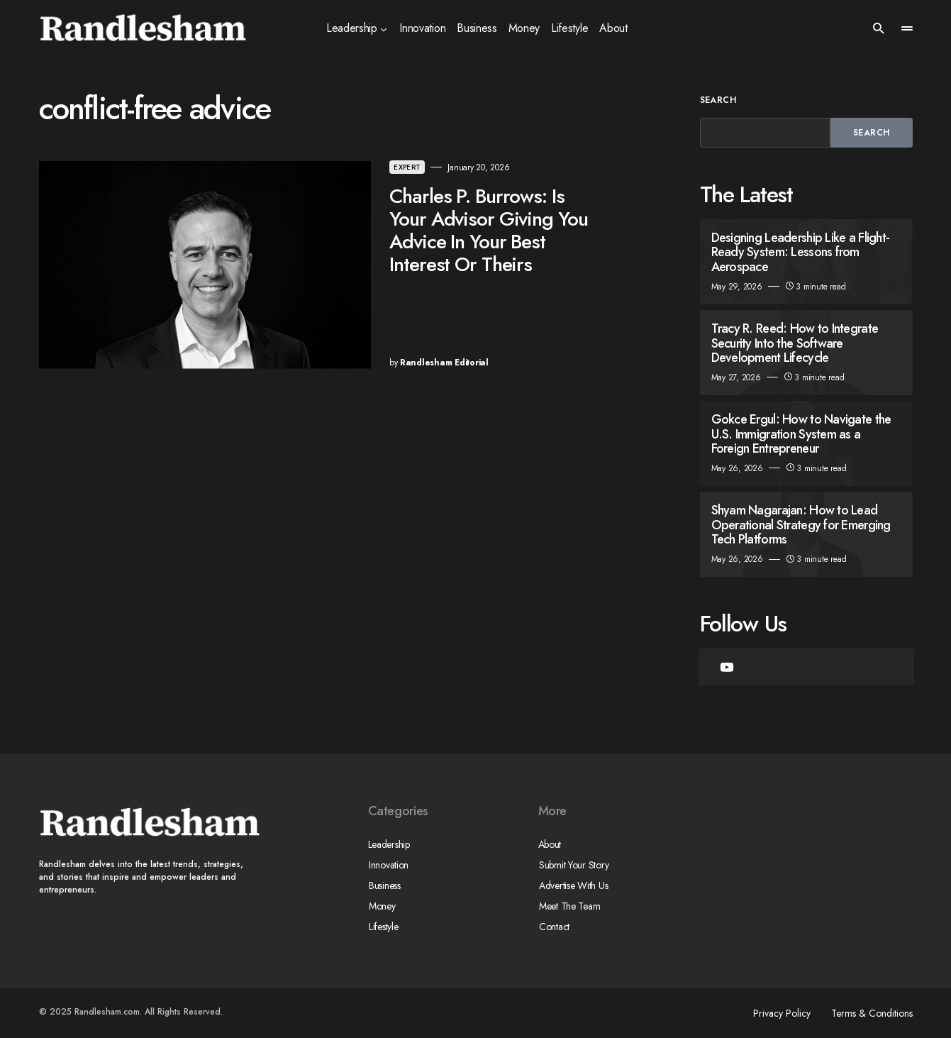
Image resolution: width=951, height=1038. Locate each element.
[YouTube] (727, 666)
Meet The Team (568, 906)
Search (718, 100)
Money (381, 906)
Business (384, 885)
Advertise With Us (572, 885)
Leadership (389, 844)
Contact (553, 927)
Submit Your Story (573, 865)
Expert (358, 167)
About (550, 844)
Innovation (388, 865)
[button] (878, 28)
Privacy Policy (779, 1013)
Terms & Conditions (872, 1013)
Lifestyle (382, 927)
